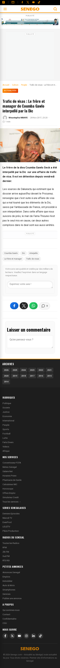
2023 (32, 370)
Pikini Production (11, 531)
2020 (6, 376)
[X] (12, 636)
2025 (15, 370)
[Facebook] (22, 2)
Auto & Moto (9, 585)
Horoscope (8, 489)
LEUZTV (6, 526)
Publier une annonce (12, 598)
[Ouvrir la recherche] (55, 9)
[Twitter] (28, 2)
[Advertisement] (30, 57)
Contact (6, 614)
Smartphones (9, 590)
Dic (23, 253)
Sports (6, 429)
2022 (41, 370)
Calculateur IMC (10, 484)
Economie (7, 416)
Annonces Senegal (11, 572)
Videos (6, 446)
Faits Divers (8, 442)
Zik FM (6, 552)
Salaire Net (8, 471)
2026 (6, 370)
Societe (6, 407)
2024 (23, 370)
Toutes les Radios (11, 543)
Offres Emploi (9, 493)
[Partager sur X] (24, 305)
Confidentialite (9, 619)
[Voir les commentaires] (44, 306)
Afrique (6, 451)
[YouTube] (33, 2)
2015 (49, 376)
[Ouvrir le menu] (5, 9)
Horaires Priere (9, 476)
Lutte (5, 438)
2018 (23, 376)
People (6, 425)
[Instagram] (26, 636)
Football (6, 433)
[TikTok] (40, 636)
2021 (49, 370)
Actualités (10, 91)
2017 (32, 376)
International (8, 420)
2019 (15, 376)
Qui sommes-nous (11, 610)
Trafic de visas (32, 259)
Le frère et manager (13, 259)
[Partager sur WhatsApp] (33, 305)
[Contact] (13, 2)
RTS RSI (6, 560)
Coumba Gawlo (11, 253)
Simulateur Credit (11, 497)
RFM (5, 547)
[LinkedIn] (33, 636)
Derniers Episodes (11, 513)
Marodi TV (7, 518)
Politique (7, 403)
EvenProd (7, 522)
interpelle (33, 253)
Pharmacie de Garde (12, 480)
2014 (6, 381)
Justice (6, 412)
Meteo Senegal (10, 467)
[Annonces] (3, 2)
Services (6, 594)
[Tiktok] (39, 2)
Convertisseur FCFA (12, 462)
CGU (5, 623)
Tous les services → (12, 502)
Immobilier (7, 581)
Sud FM (6, 556)
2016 (41, 376)
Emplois (6, 577)
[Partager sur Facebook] (14, 305)
